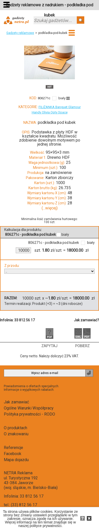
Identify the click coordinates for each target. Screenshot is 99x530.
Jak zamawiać (16, 402)
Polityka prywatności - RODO (29, 414)
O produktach (15, 427)
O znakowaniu (16, 433)
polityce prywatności (45, 526)
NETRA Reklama (18, 472)
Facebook (12, 453)
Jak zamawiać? (86, 320)
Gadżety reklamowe (20, 33)
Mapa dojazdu (16, 459)
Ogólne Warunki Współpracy (29, 408)
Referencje (13, 447)
